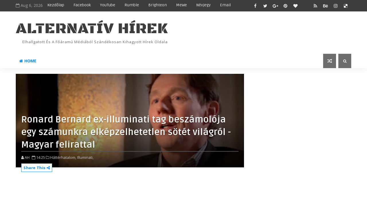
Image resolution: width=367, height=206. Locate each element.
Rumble (131, 5)
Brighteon (157, 5)
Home (27, 61)
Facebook (82, 5)
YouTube (107, 5)
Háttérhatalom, (63, 157)
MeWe (181, 5)
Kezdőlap (55, 5)
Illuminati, (85, 157)
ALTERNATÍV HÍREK (92, 28)
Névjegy (203, 5)
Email (225, 5)
